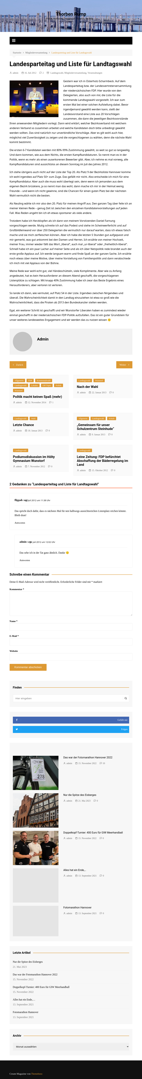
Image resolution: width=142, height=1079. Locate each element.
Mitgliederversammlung (75, 73)
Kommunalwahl (43, 380)
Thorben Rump (71, 14)
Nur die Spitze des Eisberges (79, 795)
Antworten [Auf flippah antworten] (20, 522)
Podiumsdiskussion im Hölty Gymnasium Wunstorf (34, 459)
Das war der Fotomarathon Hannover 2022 (87, 757)
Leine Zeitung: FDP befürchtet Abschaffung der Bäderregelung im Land (102, 461)
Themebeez (36, 1073)
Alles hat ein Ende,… (74, 870)
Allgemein (19, 380)
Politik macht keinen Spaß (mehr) (37, 397)
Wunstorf (19, 390)
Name (14, 621)
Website (14, 651)
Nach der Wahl (87, 387)
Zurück (19, 364)
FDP (30, 380)
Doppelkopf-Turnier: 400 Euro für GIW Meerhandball (93, 832)
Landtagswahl (56, 73)
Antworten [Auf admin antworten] (25, 560)
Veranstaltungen (95, 73)
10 (104, 763)
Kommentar (17, 589)
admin (15, 73)
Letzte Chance (23, 425)
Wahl (33, 418)
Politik (58, 385)
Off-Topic (47, 385)
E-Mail (14, 636)
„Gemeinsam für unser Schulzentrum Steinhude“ (95, 427)
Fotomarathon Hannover (77, 907)
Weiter (123, 364)
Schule (111, 418)
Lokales (34, 385)
